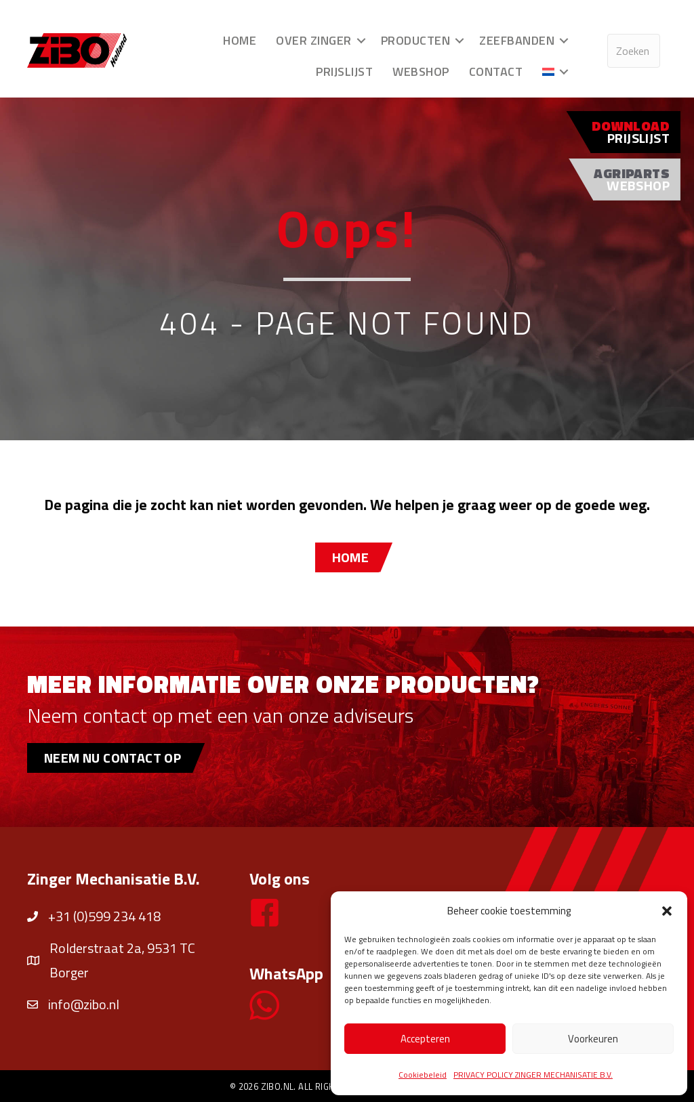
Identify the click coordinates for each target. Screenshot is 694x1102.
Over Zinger (314, 40)
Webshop (420, 71)
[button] (667, 911)
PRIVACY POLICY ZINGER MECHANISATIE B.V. (533, 1074)
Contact (496, 71)
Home (239, 40)
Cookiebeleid (423, 1074)
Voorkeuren (593, 1038)
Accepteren (425, 1038)
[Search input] (633, 51)
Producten (416, 40)
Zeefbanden (516, 40)
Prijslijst (344, 71)
